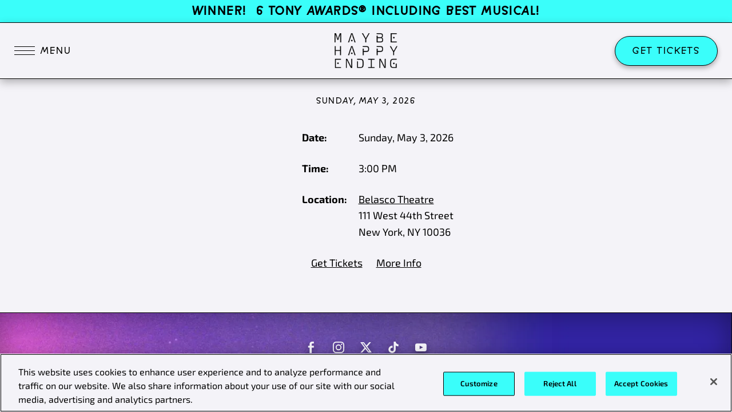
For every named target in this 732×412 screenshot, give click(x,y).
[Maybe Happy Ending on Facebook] (311, 347)
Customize (479, 383)
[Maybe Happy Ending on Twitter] (366, 347)
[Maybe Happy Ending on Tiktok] (393, 347)
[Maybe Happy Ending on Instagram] (338, 347)
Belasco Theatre (396, 199)
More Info (398, 263)
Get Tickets (666, 51)
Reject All (559, 383)
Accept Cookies (641, 383)
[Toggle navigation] (42, 51)
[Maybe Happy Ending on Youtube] (421, 347)
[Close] (713, 381)
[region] (366, 383)
